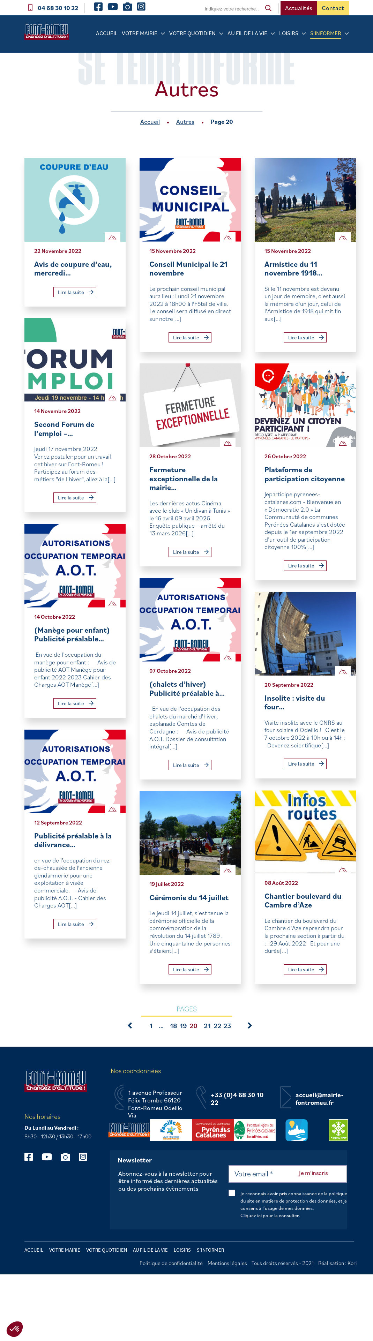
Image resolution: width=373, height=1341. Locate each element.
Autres (185, 122)
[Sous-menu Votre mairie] (163, 33)
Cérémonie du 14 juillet (189, 897)
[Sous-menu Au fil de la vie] (273, 33)
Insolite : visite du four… (294, 702)
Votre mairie (139, 33)
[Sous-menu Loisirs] (304, 33)
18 (171, 1025)
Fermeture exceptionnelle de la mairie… (183, 478)
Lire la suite (76, 292)
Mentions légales (227, 1262)
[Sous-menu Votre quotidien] (221, 33)
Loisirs (288, 33)
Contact (333, 8)
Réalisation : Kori (337, 1262)
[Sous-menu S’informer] (347, 33)
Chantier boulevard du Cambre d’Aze (303, 900)
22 (215, 1025)
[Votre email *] (288, 1174)
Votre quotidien (192, 33)
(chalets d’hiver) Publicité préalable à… (187, 688)
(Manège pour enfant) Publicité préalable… (72, 634)
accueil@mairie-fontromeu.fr (320, 1098)
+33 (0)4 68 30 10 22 (237, 1098)
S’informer (325, 33)
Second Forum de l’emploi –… (64, 428)
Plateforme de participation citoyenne (304, 474)
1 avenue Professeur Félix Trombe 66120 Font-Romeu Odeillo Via (155, 1104)
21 (205, 1025)
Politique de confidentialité (171, 1262)
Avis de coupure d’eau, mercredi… (73, 268)
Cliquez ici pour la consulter (269, 1215)
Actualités (298, 8)
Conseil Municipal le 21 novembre (188, 268)
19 (181, 1025)
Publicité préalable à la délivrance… (73, 840)
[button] (14, 1329)
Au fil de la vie (247, 33)
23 (225, 1025)
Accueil (107, 33)
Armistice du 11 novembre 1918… (293, 268)
